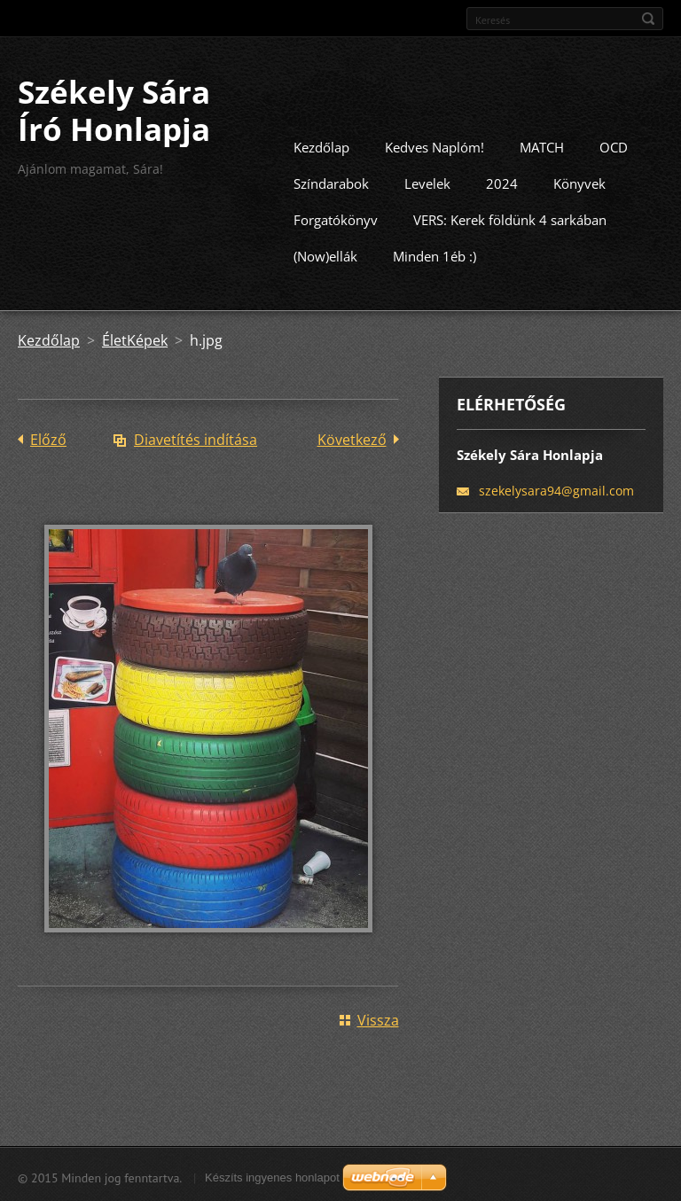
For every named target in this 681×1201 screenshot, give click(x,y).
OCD (613, 145)
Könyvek (579, 182)
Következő (352, 438)
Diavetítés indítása (195, 438)
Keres (648, 18)
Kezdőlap (321, 145)
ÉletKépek (135, 338)
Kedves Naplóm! (434, 145)
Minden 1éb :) (434, 254)
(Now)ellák (325, 254)
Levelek (427, 182)
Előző (48, 438)
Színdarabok (331, 182)
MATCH (542, 145)
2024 (502, 182)
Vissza (378, 1018)
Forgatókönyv (336, 218)
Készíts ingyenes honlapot (272, 1175)
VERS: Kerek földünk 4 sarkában (510, 218)
